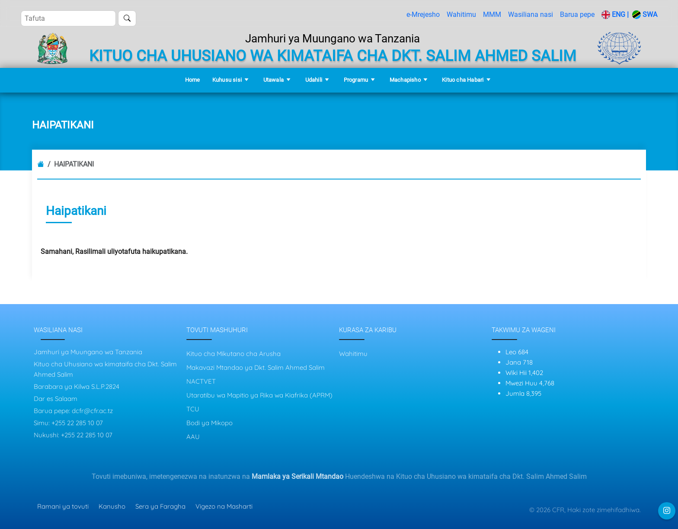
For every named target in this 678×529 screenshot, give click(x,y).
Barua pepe (577, 14)
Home (192, 80)
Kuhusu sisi (227, 80)
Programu (356, 80)
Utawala (273, 80)
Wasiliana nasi (530, 14)
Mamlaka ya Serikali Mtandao (297, 476)
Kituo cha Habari (462, 80)
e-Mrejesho (423, 14)
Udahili (313, 80)
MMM (492, 14)
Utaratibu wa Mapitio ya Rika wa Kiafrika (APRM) (259, 395)
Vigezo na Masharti (224, 506)
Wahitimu (461, 14)
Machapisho (405, 80)
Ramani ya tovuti (63, 506)
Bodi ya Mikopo (209, 423)
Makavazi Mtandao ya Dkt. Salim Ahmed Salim (255, 367)
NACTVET (201, 381)
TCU (192, 409)
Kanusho (112, 506)
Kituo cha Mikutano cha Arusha (233, 353)
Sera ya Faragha (160, 506)
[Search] (68, 18)
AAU (193, 437)
